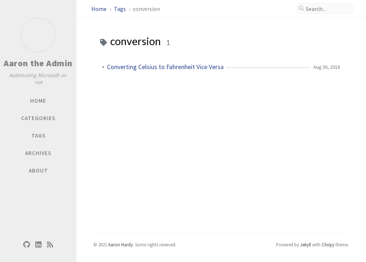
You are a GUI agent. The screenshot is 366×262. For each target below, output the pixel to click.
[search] (324, 8)
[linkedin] (38, 244)
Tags (120, 8)
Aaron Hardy (120, 244)
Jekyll (305, 244)
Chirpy (328, 244)
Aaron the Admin (38, 63)
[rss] (50, 244)
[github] (26, 244)
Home (99, 8)
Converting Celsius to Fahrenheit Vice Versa (165, 67)
